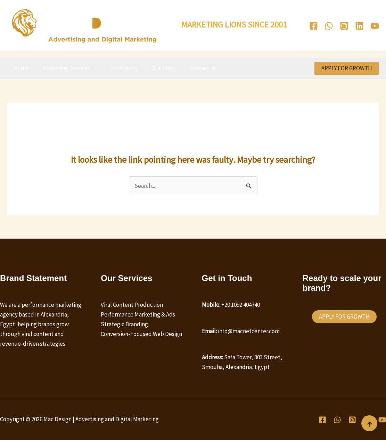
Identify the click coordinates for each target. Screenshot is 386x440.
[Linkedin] (359, 26)
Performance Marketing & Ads (138, 314)
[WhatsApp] (329, 26)
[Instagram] (344, 26)
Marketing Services (67, 68)
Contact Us (195, 68)
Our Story (157, 68)
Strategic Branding (124, 324)
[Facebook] (313, 26)
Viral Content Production (132, 305)
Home (20, 68)
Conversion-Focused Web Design (141, 334)
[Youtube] (374, 26)
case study (120, 68)
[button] (91, 68)
